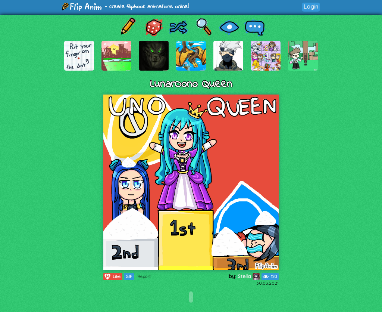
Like (112, 276)
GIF (129, 276)
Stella (249, 276)
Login (311, 6)
